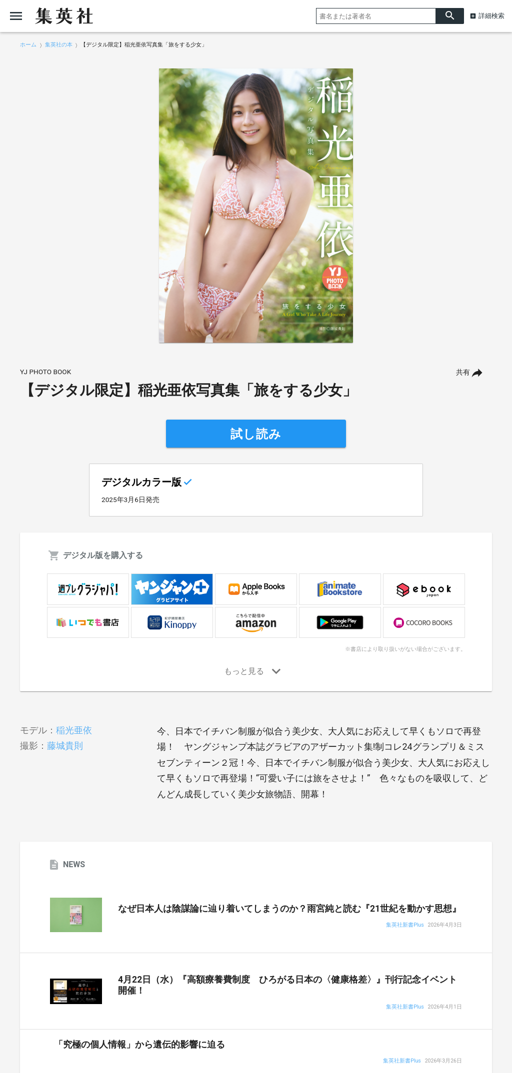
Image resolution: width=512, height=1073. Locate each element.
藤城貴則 (65, 745)
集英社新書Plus (405, 925)
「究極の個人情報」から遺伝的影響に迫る (139, 1045)
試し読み (256, 434)
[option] (256, 206)
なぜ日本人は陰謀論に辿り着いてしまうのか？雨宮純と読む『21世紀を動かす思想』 (289, 909)
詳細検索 (491, 15)
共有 (463, 372)
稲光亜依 (74, 730)
